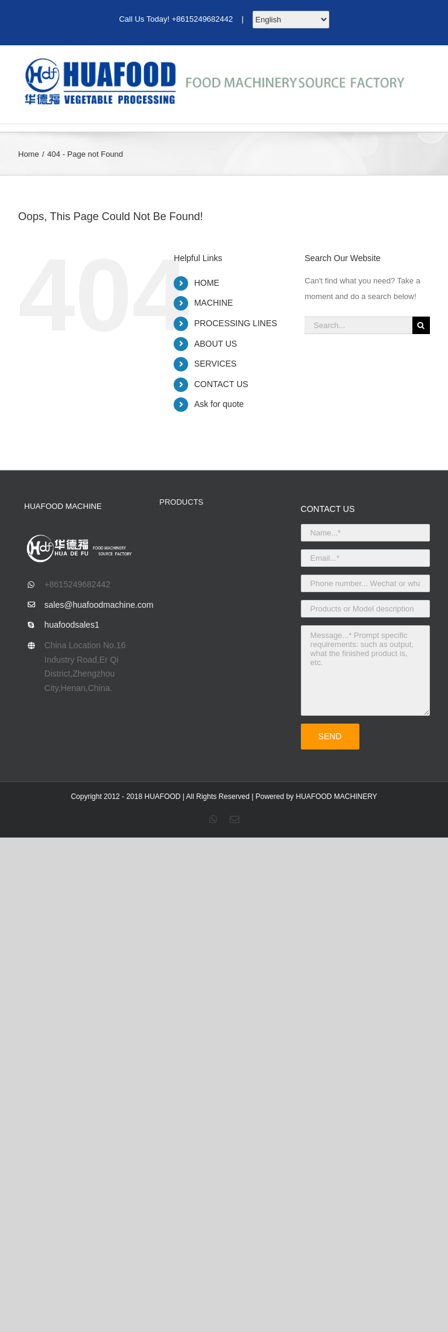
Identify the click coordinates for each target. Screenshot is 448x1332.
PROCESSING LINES (235, 323)
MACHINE (213, 303)
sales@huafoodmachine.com (93, 605)
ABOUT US (215, 344)
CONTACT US (221, 384)
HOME (206, 283)
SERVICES (215, 363)
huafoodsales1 (72, 625)
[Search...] (358, 325)
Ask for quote (219, 404)
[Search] (421, 325)
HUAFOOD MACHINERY (336, 796)
